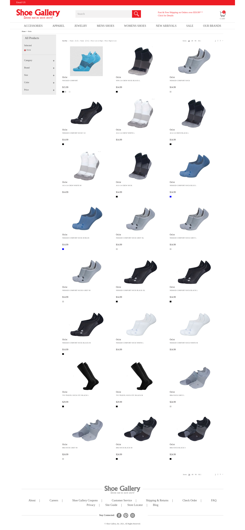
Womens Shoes (135, 25)
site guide (111, 505)
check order (189, 500)
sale (189, 25)
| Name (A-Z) (73, 41)
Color (39, 82)
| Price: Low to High (96, 41)
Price (39, 90)
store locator (135, 505)
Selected (28, 45)
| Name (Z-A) (84, 41)
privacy (91, 505)
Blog (155, 505)
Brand (39, 68)
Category (39, 60)
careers (54, 500)
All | (199, 41)
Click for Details (165, 15)
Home (24, 31)
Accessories (33, 25)
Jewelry (80, 25)
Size (39, 75)
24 (189, 41)
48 (192, 41)
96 (195, 41)
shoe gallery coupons (85, 500)
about (32, 500)
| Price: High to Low (110, 41)
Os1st (30, 31)
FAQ (214, 500)
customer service (122, 500)
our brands (212, 25)
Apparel (58, 25)
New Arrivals (166, 25)
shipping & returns (157, 500)
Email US (20, 2)
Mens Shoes (105, 25)
